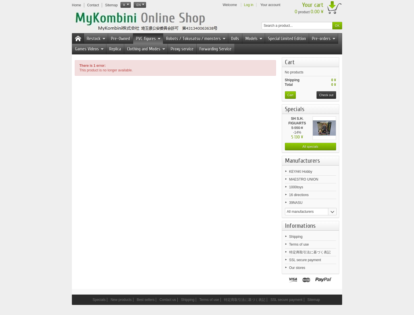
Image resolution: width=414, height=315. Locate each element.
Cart (290, 62)
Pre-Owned (120, 38)
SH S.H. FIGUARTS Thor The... (297, 123)
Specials (294, 109)
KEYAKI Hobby (300, 172)
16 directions (299, 195)
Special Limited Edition (287, 38)
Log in (249, 5)
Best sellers (145, 300)
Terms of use (299, 244)
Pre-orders (324, 38)
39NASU (296, 203)
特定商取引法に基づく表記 (310, 252)
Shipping (296, 237)
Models (253, 38)
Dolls (235, 38)
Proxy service (182, 49)
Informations (300, 225)
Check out (326, 95)
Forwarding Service (215, 49)
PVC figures (148, 38)
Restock (96, 38)
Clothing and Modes (146, 49)
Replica (115, 49)
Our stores (297, 268)
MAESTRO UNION (303, 179)
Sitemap (313, 300)
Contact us (168, 300)
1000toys (296, 187)
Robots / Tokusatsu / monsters (196, 38)
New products (121, 300)
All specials (310, 146)
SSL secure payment (305, 260)
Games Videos (89, 49)
